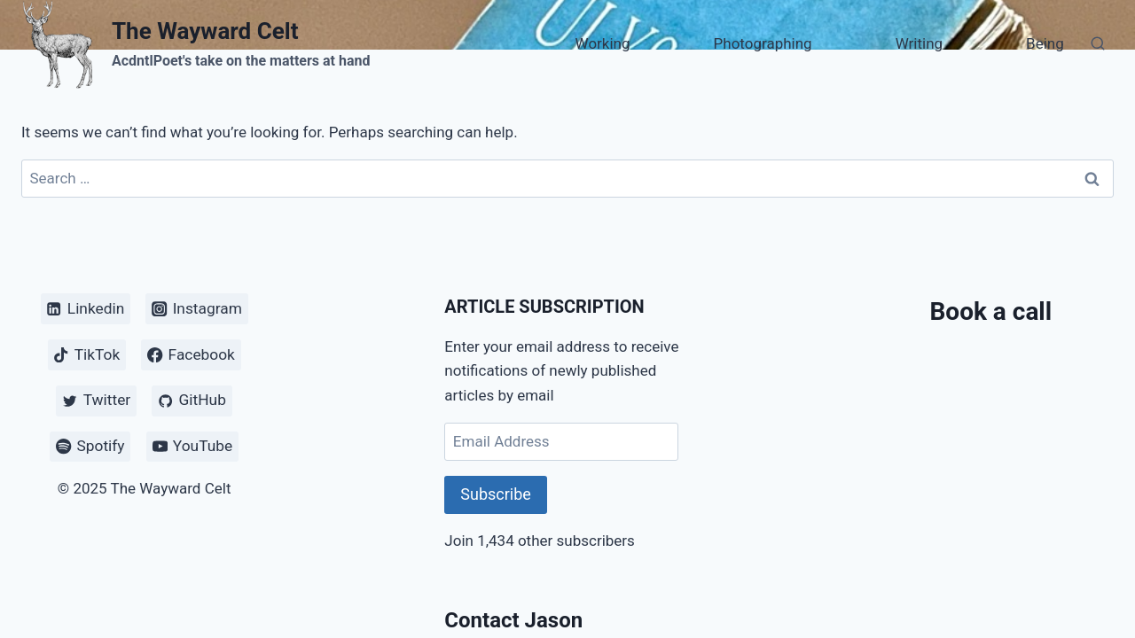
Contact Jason (513, 620)
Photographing (763, 43)
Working (602, 43)
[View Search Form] (1098, 44)
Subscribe (495, 494)
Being (1045, 43)
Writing (919, 43)
